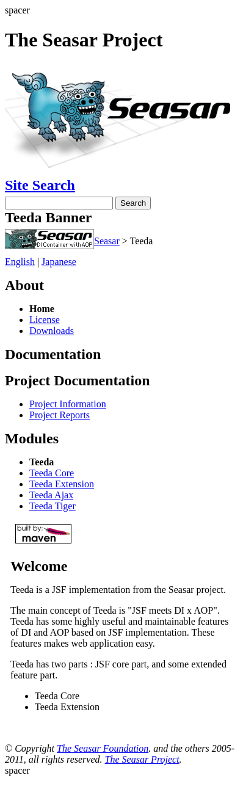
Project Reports (59, 415)
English (20, 261)
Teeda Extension (61, 484)
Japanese (59, 261)
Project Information (67, 404)
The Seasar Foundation (102, 748)
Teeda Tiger (52, 506)
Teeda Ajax (51, 495)
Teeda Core (51, 473)
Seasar (107, 241)
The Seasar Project (142, 759)
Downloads (51, 330)
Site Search (40, 185)
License (44, 319)
